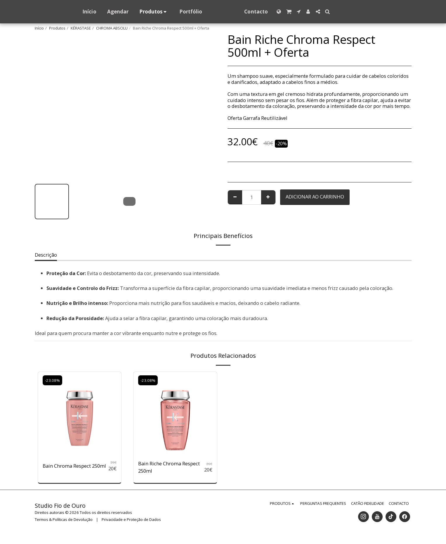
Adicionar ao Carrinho (315, 196)
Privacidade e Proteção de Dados (131, 519)
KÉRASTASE (81, 28)
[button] (300, 11)
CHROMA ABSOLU (112, 28)
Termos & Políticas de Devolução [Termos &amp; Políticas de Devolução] (64, 519)
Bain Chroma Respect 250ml (74, 465)
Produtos (57, 28)
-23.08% (52, 380)
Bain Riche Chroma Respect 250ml (169, 467)
